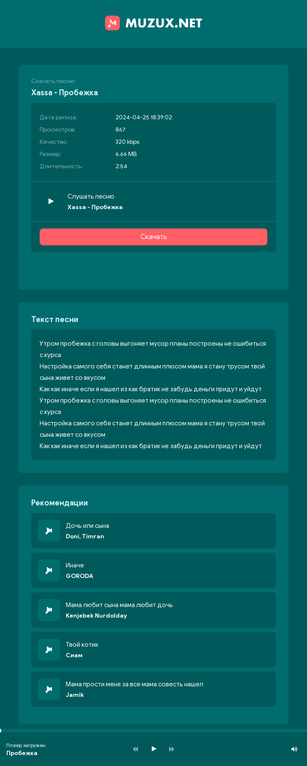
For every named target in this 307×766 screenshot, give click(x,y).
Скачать (153, 237)
